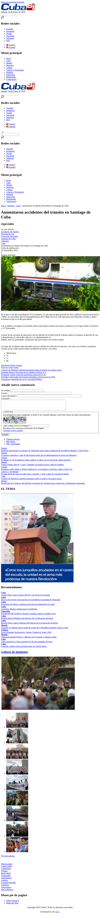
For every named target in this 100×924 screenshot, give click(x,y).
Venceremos (6, 889)
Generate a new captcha (13, 432)
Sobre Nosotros (12, 902)
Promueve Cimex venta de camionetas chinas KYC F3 (23, 375)
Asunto (4, 393)
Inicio (8, 58)
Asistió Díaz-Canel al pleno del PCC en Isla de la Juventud (25, 597)
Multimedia (11, 77)
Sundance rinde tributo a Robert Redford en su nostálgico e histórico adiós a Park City (36, 471)
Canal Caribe (6, 868)
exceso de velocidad (9, 236)
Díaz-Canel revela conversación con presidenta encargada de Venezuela (30, 601)
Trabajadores (6, 880)
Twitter (9, 34)
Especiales (10, 75)
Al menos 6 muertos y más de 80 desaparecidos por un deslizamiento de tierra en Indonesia (38, 457)
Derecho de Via (7, 234)
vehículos (5, 241)
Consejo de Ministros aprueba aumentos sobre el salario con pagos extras (31, 370)
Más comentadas (13, 446)
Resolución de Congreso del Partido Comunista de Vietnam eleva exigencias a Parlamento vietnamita (43, 485)
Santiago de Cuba (8, 239)
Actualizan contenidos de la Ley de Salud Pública (21, 379)
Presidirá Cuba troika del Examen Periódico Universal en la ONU (28, 377)
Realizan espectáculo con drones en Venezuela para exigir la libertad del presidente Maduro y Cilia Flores (45, 452)
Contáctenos (11, 79)
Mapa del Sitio (12, 905)
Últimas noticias (13, 441)
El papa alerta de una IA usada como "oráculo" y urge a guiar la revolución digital (35, 476)
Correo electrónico (9, 396)
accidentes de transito (10, 232)
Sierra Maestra (7, 891)
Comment (6, 398)
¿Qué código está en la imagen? (17, 427)
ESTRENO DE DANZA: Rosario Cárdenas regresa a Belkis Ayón (28, 615)
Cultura (9, 68)
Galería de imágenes (14, 653)
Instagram (10, 31)
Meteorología (6, 866)
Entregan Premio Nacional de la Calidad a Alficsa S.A (23, 372)
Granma (4, 882)
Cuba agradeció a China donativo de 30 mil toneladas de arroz (26, 643)
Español (11, 47)
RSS (8, 41)
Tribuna (4, 873)
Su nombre (6, 390)
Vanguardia (5, 877)
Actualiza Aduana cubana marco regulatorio (19, 611)
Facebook (10, 36)
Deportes (10, 65)
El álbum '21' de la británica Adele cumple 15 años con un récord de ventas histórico (36, 462)
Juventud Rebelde (8, 884)
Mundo (9, 63)
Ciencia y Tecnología (15, 70)
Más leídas (10, 443)
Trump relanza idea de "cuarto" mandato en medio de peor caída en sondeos (32, 466)
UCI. (58, 914)
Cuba (8, 61)
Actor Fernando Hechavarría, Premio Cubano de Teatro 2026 (26, 634)
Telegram (10, 38)
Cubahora (5, 887)
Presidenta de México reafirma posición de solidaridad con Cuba (28, 606)
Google (19, 365)
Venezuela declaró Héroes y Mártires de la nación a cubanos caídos (29, 639)
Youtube (9, 29)
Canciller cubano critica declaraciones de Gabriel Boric (24, 648)
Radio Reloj (6, 875)
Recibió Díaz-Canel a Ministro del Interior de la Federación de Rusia (29, 625)
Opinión (9, 72)
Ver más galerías (8, 858)
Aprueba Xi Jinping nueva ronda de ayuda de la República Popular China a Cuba (34, 629)
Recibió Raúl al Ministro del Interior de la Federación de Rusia (27, 620)
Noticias (10, 206)
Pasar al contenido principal (12, 2)
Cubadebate (6, 870)
